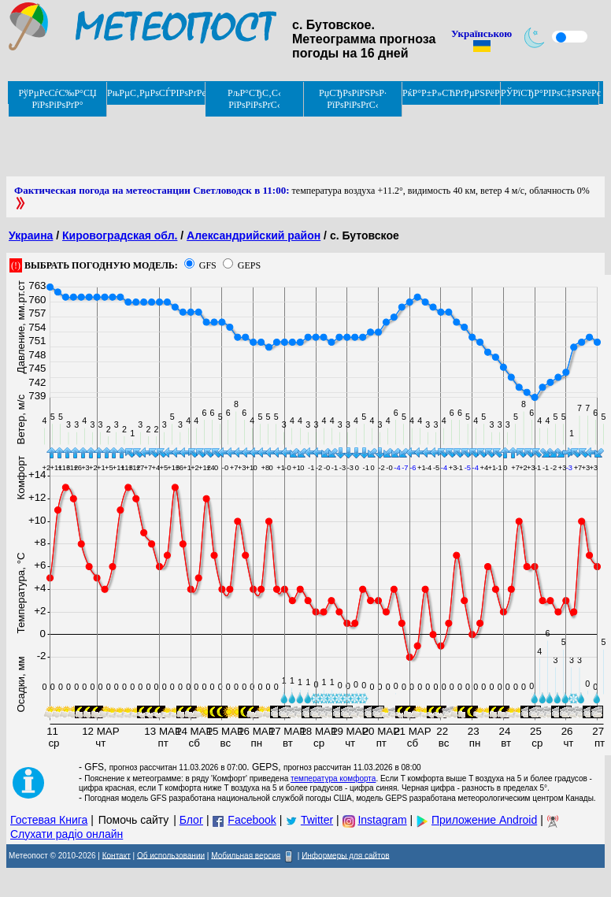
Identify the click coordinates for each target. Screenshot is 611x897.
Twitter (317, 820)
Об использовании (171, 855)
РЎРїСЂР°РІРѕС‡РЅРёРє (550, 92)
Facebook (252, 820)
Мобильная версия (245, 855)
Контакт (116, 855)
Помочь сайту (133, 820)
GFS (208, 265)
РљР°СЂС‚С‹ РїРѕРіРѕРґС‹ (254, 98)
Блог (191, 820)
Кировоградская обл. (119, 235)
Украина (31, 235)
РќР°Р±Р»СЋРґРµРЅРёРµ (451, 92)
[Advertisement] (293, 141)
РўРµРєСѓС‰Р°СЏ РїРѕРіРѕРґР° (57, 98)
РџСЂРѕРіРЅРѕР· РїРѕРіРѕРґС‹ (353, 98)
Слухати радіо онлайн (66, 834)
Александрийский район (253, 235)
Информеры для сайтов (345, 855)
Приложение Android (484, 820)
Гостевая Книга (48, 820)
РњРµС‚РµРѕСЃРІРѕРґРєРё (156, 92)
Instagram (381, 820)
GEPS (249, 265)
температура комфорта (333, 778)
